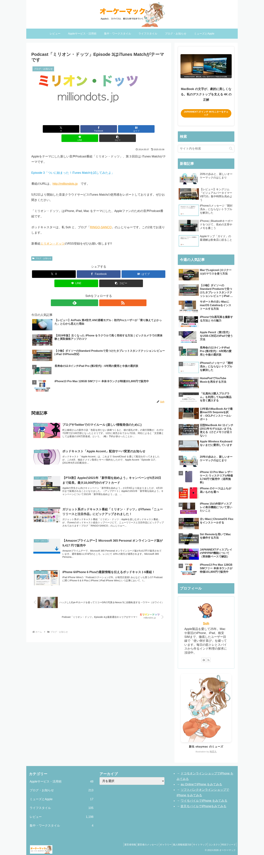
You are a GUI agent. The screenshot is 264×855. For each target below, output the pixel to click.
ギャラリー (155, 844)
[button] (144, 129)
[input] (206, 148)
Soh (206, 623)
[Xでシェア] (53, 129)
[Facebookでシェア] (76, 129)
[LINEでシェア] (121, 129)
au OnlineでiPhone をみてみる (201, 784)
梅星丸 (213, 751)
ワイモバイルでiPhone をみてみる (203, 800)
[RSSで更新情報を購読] (102, 293)
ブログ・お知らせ (41, 249)
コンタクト (211, 844)
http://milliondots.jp (65, 174)
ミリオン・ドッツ (52, 234)
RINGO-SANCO (101, 218)
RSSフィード (227, 844)
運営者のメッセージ (135, 844)
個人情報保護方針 (174, 844)
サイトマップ (194, 844)
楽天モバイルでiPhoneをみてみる (203, 806)
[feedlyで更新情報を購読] (94, 293)
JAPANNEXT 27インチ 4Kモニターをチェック (206, 113)
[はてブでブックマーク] (98, 129)
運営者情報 (115, 844)
